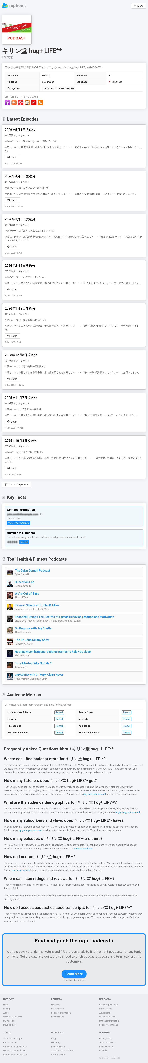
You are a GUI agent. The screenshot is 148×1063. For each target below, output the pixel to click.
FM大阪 (7, 57)
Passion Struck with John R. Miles (37, 605)
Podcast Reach (10, 1042)
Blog (53, 1038)
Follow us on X (106, 1046)
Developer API (10, 1025)
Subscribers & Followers (14, 1046)
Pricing (6, 1008)
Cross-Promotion (107, 1017)
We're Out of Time (26, 593)
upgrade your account (77, 794)
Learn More (74, 974)
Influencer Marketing (109, 1021)
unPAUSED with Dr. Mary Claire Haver (40, 674)
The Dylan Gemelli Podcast (33, 570)
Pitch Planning (58, 1017)
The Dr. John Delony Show (32, 640)
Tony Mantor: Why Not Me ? (33, 663)
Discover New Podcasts (14, 1050)
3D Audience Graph (12, 1038)
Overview (55, 1004)
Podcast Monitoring (108, 1025)
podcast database (82, 848)
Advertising (104, 1013)
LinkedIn (103, 1050)
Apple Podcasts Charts (62, 1050)
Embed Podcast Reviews (15, 1054)
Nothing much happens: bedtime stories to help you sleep (52, 651)
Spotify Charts (58, 1054)
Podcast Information (60, 1013)
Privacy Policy (106, 1038)
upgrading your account (127, 812)
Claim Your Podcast (12, 1017)
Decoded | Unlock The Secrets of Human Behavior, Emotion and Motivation (64, 617)
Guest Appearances (108, 1004)
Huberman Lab (24, 582)
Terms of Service (107, 1042)
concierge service (17, 870)
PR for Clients (105, 1008)
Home (6, 1004)
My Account (8, 1021)
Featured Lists (58, 1046)
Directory (55, 1042)
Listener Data (57, 1008)
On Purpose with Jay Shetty (33, 628)
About (6, 1013)
